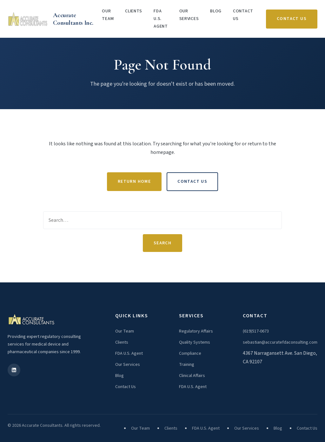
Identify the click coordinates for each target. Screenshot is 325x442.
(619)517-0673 (256, 331)
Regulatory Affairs (196, 331)
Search (162, 243)
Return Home (134, 181)
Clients (133, 11)
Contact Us (243, 15)
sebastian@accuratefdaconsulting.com (280, 342)
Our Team (108, 15)
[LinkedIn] (14, 370)
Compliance (190, 353)
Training (186, 364)
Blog (216, 11)
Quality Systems (194, 342)
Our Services (189, 15)
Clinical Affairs (192, 376)
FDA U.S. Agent (161, 19)
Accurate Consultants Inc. (73, 19)
